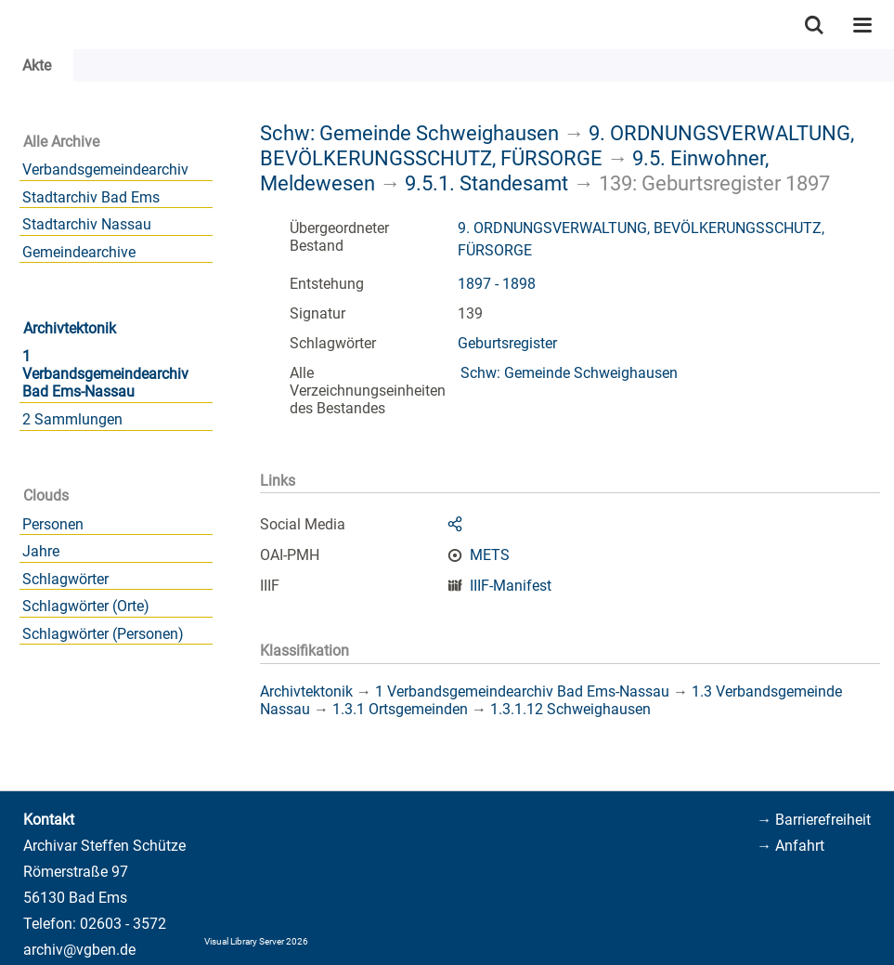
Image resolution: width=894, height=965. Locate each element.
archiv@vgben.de (79, 949)
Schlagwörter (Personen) (103, 634)
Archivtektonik (69, 328)
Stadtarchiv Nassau (86, 224)
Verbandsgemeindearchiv (105, 169)
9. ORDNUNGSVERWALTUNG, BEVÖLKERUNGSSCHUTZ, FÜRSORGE (557, 145)
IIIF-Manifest (510, 585)
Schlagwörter (65, 579)
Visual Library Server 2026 (256, 941)
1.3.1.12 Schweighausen (570, 709)
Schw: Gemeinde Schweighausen (409, 133)
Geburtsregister (507, 343)
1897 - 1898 (497, 284)
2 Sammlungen (72, 419)
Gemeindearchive (79, 252)
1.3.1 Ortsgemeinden (400, 709)
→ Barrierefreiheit (814, 819)
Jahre (40, 551)
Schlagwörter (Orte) (85, 606)
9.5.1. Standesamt (486, 183)
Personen (53, 524)
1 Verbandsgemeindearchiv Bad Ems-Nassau (105, 373)
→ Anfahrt (790, 845)
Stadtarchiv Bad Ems (91, 197)
